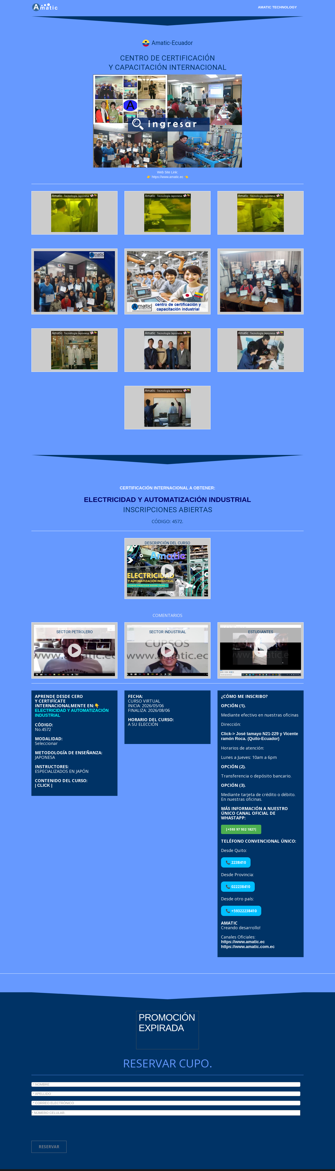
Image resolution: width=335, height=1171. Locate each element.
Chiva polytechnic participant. (229, 1166)
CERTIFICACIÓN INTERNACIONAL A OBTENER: (167, 488)
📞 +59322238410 (241, 892)
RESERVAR (49, 1128)
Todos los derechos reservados (138, 1166)
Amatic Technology (277, 7)
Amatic (98, 1166)
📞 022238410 (238, 868)
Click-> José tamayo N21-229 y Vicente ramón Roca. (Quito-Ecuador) (259, 717)
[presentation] (66, 1108)
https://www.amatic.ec (243, 923)
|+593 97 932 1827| (241, 810)
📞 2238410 (236, 843)
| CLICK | (43, 766)
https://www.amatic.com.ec (248, 928)
